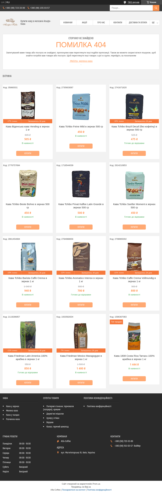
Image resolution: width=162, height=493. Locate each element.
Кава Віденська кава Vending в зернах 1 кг (27, 128)
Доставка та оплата (138, 22)
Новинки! (68, 22)
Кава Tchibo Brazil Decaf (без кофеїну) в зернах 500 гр (134, 128)
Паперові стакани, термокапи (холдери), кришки (58, 408)
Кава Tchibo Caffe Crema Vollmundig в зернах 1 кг (134, 280)
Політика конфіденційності (99, 406)
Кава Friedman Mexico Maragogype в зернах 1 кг (81, 357)
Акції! (84, 22)
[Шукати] (156, 8)
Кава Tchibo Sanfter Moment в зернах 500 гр (134, 206)
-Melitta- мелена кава (81, 61)
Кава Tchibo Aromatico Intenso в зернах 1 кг (81, 280)
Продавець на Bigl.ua (81, 487)
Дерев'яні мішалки (55, 414)
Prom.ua (96, 484)
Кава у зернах (12, 406)
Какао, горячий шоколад (57, 426)
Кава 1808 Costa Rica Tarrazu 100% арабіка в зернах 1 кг (134, 357)
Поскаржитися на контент (73, 490)
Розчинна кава (13, 419)
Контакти (117, 22)
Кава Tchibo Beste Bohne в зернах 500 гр (28, 206)
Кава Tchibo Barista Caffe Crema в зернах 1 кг (27, 280)
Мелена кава (12, 410)
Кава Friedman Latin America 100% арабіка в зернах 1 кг (27, 357)
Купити (27, 153)
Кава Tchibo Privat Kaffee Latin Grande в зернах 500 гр (81, 206)
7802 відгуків (133, 2)
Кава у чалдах (12, 415)
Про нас (101, 22)
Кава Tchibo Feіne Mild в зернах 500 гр (81, 126)
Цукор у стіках (52, 418)
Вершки (49, 422)
